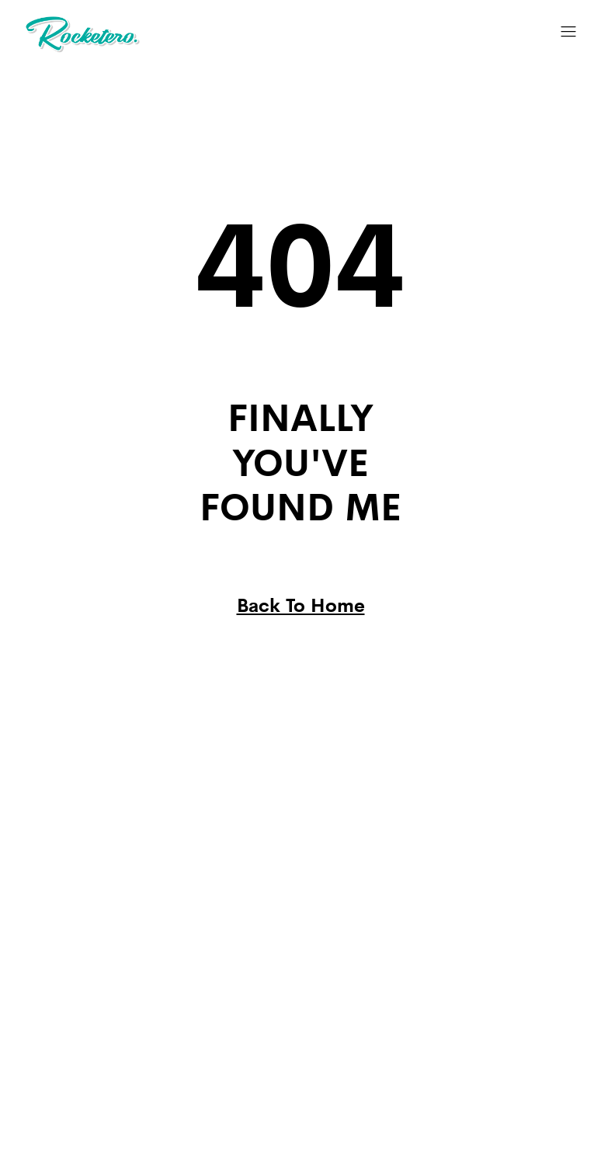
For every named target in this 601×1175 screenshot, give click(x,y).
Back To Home (301, 603)
